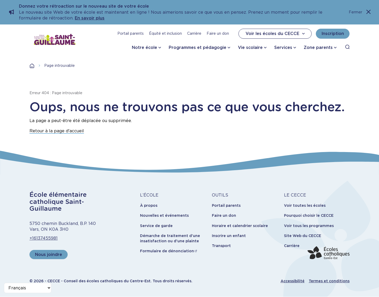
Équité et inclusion (165, 33)
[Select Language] (27, 288)
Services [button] (283, 47)
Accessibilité (293, 281)
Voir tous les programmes (309, 226)
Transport (221, 246)
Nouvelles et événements (164, 215)
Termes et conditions (329, 281)
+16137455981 (43, 238)
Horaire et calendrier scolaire (240, 226)
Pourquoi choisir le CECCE (308, 215)
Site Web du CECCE (302, 236)
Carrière (194, 33)
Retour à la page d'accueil (56, 130)
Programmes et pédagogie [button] (197, 47)
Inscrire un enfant (229, 236)
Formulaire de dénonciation (167, 251)
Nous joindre (48, 254)
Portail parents (130, 33)
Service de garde (156, 226)
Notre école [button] (144, 47)
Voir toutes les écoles (305, 205)
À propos (148, 205)
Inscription (332, 33)
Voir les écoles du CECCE (276, 33)
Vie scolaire (250, 47)
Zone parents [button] (318, 47)
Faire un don (218, 33)
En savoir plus (89, 18)
